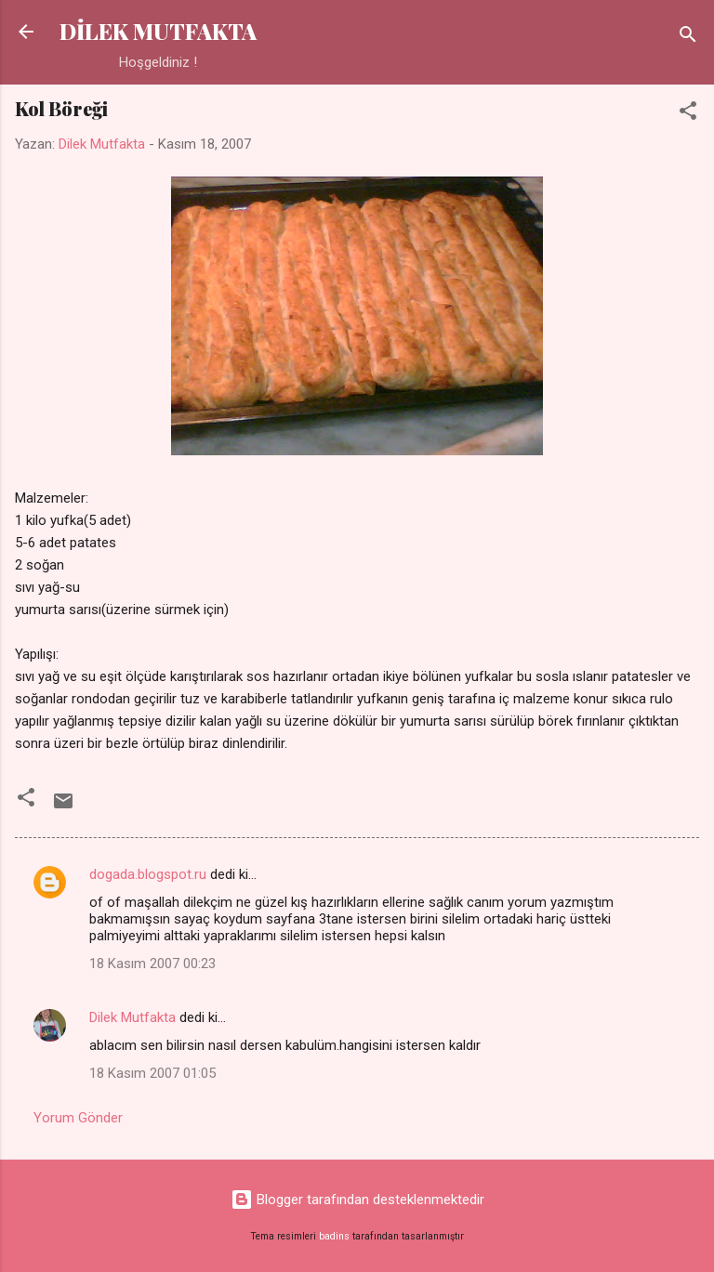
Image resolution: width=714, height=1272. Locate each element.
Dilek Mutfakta (132, 1017)
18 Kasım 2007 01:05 (152, 1073)
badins (334, 1236)
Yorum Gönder (78, 1117)
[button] (688, 113)
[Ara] (688, 37)
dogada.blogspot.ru (147, 874)
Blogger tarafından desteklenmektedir (357, 1199)
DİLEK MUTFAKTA (158, 31)
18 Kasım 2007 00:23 (152, 963)
